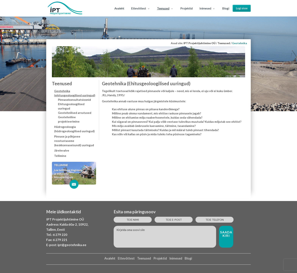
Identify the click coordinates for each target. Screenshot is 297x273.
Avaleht (119, 8)
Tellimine (60, 155)
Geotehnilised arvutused (74, 112)
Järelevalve (61, 150)
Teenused (165, 8)
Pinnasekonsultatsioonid (74, 99)
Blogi (225, 8)
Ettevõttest (140, 8)
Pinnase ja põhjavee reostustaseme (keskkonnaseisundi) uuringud (74, 141)
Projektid (186, 8)
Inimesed (207, 8)
